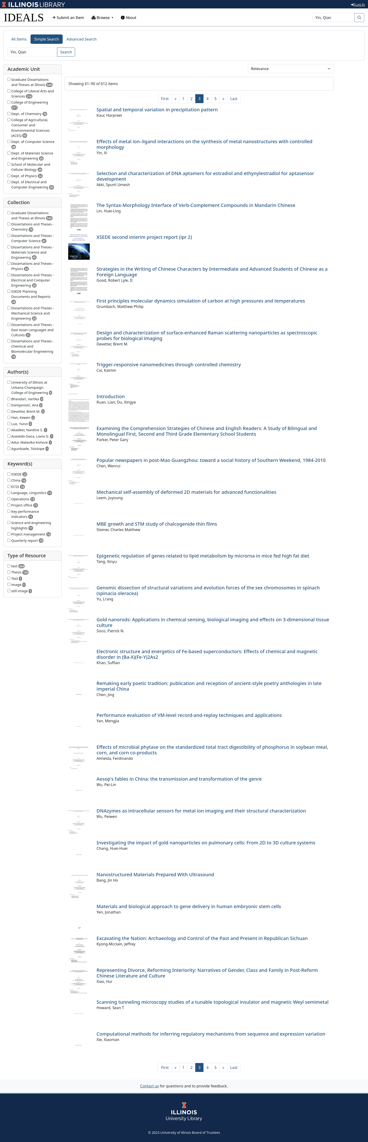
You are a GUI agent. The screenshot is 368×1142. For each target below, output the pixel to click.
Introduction (110, 396)
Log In (358, 4)
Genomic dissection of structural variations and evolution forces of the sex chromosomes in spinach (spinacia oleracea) (208, 590)
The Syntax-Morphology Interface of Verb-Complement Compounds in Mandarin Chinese (195, 205)
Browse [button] (101, 17)
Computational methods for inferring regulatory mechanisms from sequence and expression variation (210, 1034)
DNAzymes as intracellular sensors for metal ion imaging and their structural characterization (201, 811)
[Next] (223, 98)
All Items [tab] (19, 39)
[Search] (333, 17)
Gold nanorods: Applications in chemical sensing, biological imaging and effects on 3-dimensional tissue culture (212, 622)
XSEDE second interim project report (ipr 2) (144, 237)
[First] (165, 98)
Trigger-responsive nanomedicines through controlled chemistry (168, 364)
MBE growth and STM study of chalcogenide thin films (156, 524)
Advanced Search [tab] (81, 39)
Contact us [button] (149, 1086)
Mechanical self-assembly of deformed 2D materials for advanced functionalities (186, 492)
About (128, 17)
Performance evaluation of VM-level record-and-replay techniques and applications (189, 715)
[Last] (234, 98)
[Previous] (176, 98)
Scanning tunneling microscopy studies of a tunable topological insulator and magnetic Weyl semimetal (212, 1002)
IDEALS (24, 17)
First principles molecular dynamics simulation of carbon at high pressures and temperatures (200, 301)
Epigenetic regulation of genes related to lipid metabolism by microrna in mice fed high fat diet (202, 556)
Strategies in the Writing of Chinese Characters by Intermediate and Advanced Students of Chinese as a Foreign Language (211, 272)
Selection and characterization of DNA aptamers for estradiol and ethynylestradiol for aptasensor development (205, 176)
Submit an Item (68, 17)
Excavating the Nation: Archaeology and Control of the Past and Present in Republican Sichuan (202, 938)
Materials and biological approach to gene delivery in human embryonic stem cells (188, 906)
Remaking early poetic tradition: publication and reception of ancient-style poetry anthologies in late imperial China (209, 686)
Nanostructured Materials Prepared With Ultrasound (155, 874)
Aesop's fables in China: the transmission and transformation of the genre (179, 779)
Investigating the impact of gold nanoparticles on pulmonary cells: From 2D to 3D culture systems (205, 842)
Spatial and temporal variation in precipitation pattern (157, 109)
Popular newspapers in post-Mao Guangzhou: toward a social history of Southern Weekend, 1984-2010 (211, 460)
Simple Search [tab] (46, 39)
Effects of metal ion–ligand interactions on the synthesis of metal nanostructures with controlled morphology (204, 144)
